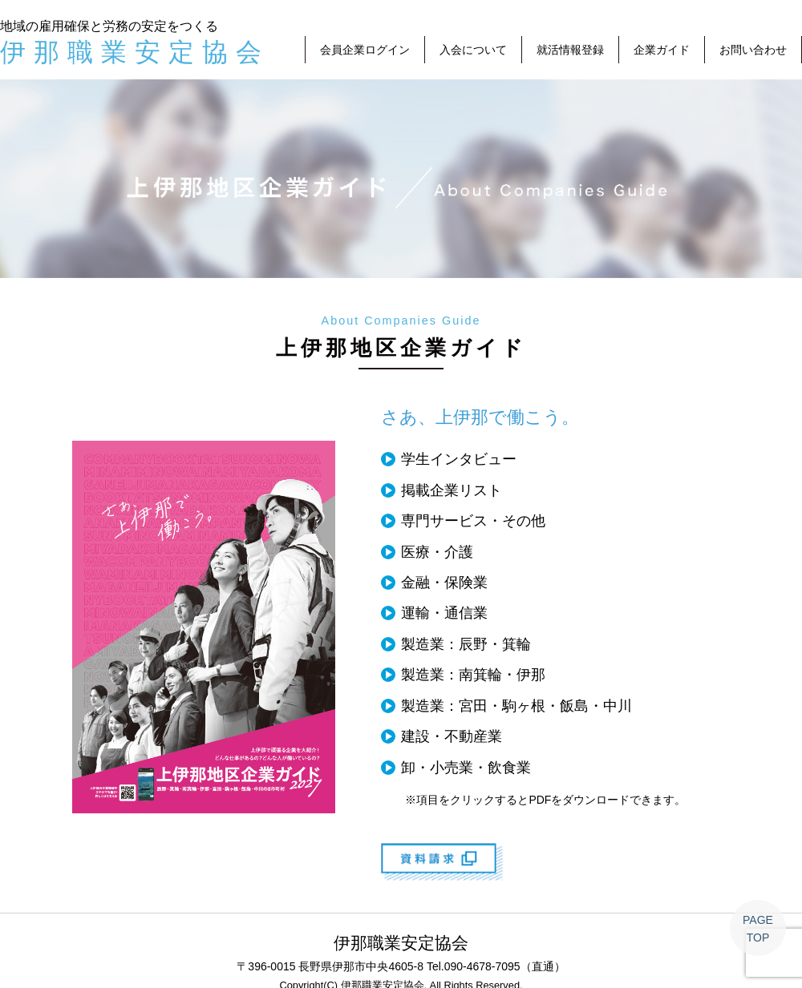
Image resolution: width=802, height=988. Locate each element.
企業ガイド (662, 49)
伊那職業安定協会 (134, 52)
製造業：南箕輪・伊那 (473, 675)
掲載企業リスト (451, 490)
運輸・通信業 (444, 613)
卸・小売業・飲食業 (466, 768)
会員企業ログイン (365, 49)
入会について (473, 49)
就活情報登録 (570, 49)
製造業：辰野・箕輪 (466, 644)
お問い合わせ (753, 49)
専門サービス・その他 (473, 521)
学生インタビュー (458, 459)
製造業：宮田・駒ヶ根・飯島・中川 (516, 706)
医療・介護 (437, 552)
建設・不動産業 (451, 736)
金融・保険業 (444, 583)
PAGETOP (758, 928)
